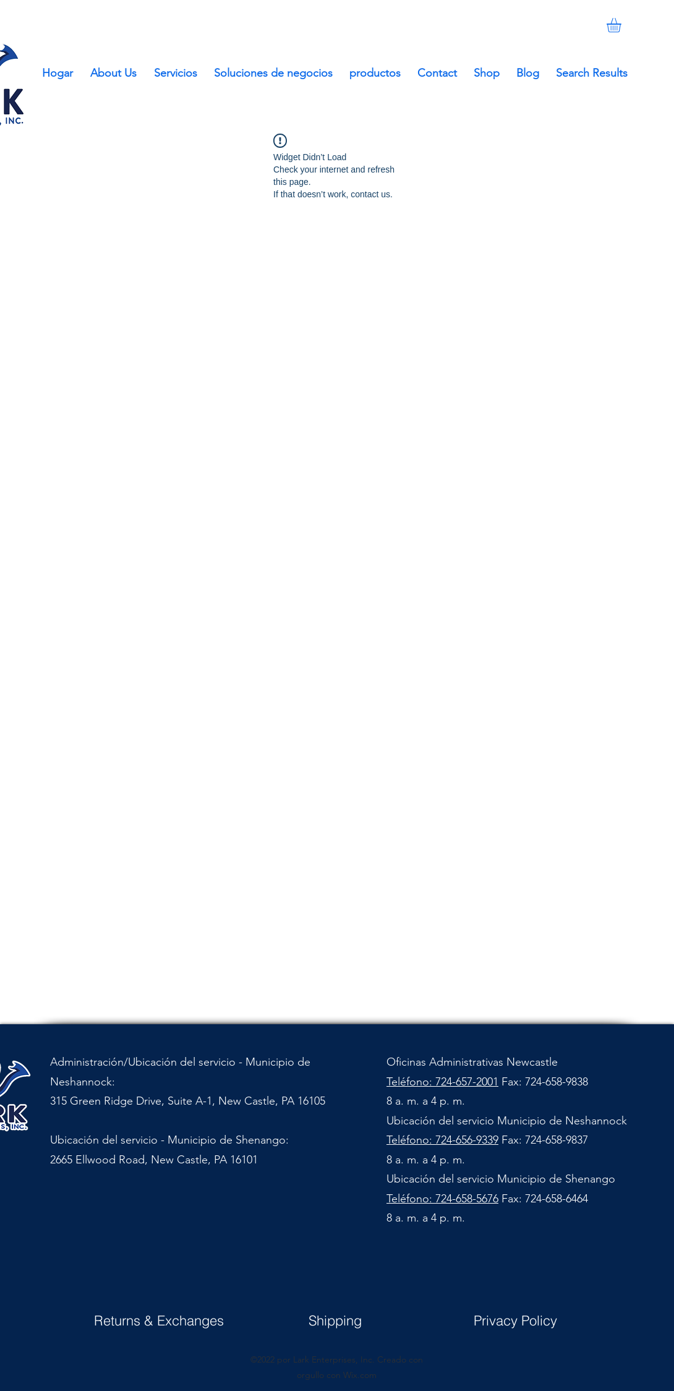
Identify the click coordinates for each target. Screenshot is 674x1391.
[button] (622, 25)
